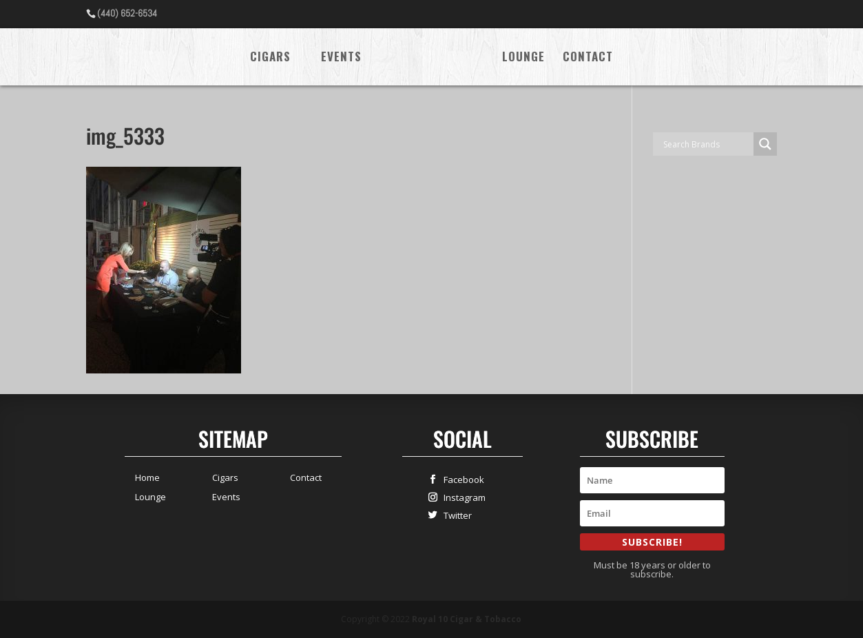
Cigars (270, 58)
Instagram (461, 497)
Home (147, 477)
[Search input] (706, 144)
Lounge (523, 58)
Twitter (454, 515)
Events (341, 58)
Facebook (460, 479)
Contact (588, 58)
